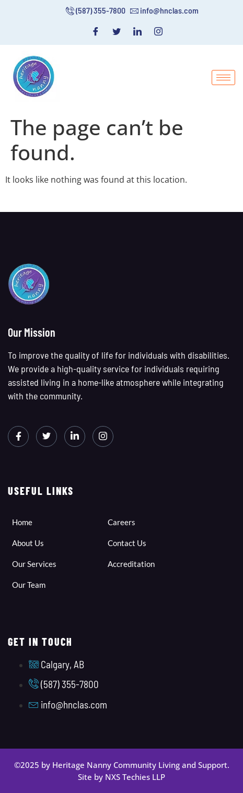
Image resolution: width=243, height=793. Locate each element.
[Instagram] (158, 31)
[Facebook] (95, 31)
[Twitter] (116, 31)
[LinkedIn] (137, 31)
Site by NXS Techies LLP (121, 777)
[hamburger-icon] (223, 77)
